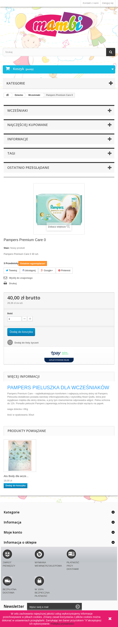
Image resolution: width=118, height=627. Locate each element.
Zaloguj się (107, 3)
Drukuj (13, 283)
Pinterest (64, 270)
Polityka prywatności (62, 623)
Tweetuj (11, 270)
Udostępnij (29, 270)
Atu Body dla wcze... (52, 476)
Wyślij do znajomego (21, 278)
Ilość (10, 313)
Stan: (7, 248)
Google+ (47, 270)
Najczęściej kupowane (27, 125)
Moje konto (13, 532)
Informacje (17, 139)
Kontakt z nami (90, 3)
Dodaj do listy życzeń (26, 342)
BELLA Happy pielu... (17, 476)
